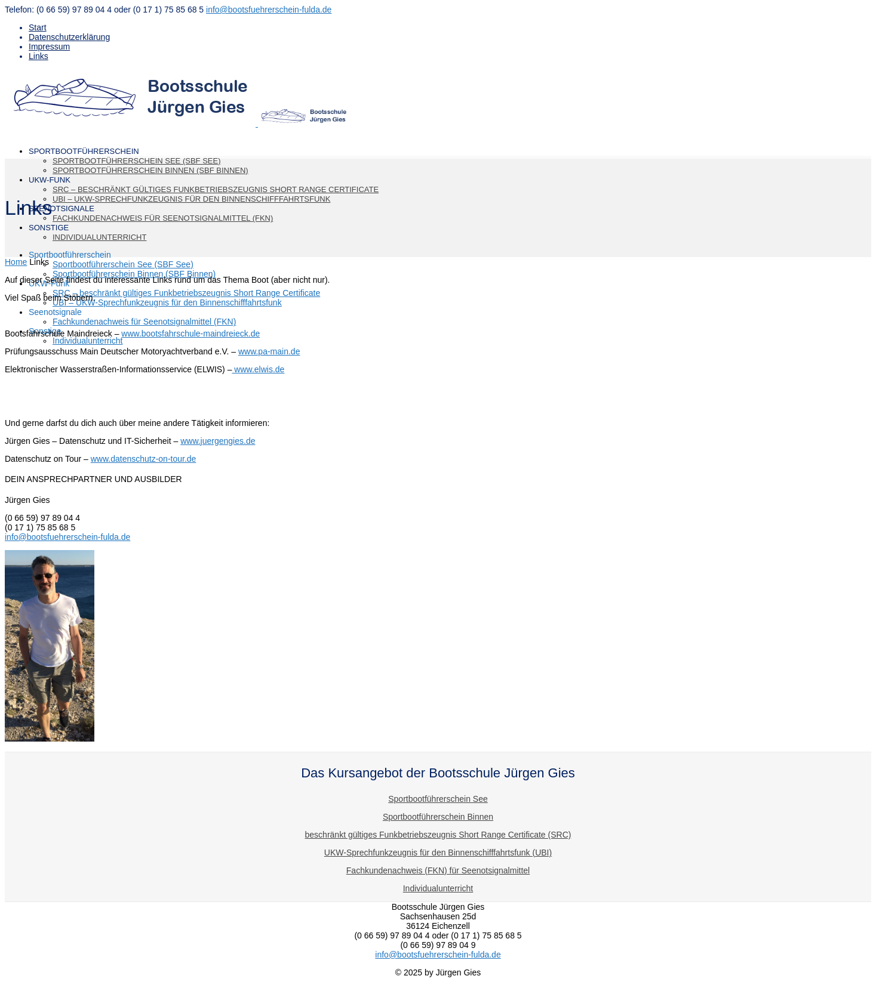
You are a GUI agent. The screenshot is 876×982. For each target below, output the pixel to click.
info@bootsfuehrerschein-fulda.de (268, 9)
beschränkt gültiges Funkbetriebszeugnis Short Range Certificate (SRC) (438, 834)
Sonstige (49, 227)
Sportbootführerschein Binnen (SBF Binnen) (150, 170)
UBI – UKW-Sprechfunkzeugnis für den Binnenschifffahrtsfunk (191, 198)
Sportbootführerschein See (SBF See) (136, 160)
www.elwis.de (258, 369)
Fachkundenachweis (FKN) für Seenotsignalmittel (438, 870)
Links (38, 56)
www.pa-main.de (269, 351)
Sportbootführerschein (70, 255)
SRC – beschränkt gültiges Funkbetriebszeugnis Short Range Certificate (216, 189)
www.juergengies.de (217, 441)
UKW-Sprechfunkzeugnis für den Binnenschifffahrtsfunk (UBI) (438, 852)
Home (16, 262)
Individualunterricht (99, 237)
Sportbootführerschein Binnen (438, 817)
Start (38, 27)
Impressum (49, 46)
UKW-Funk (49, 179)
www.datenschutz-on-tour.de (143, 459)
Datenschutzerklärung (69, 37)
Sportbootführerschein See (438, 799)
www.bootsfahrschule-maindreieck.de (190, 333)
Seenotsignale (55, 312)
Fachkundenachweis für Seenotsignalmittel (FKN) (163, 218)
